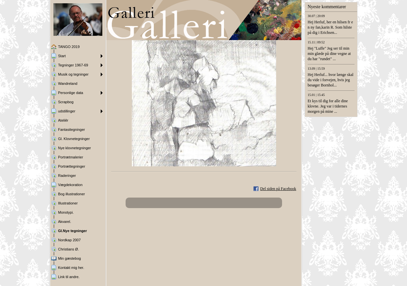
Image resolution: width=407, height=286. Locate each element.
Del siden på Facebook (278, 188)
